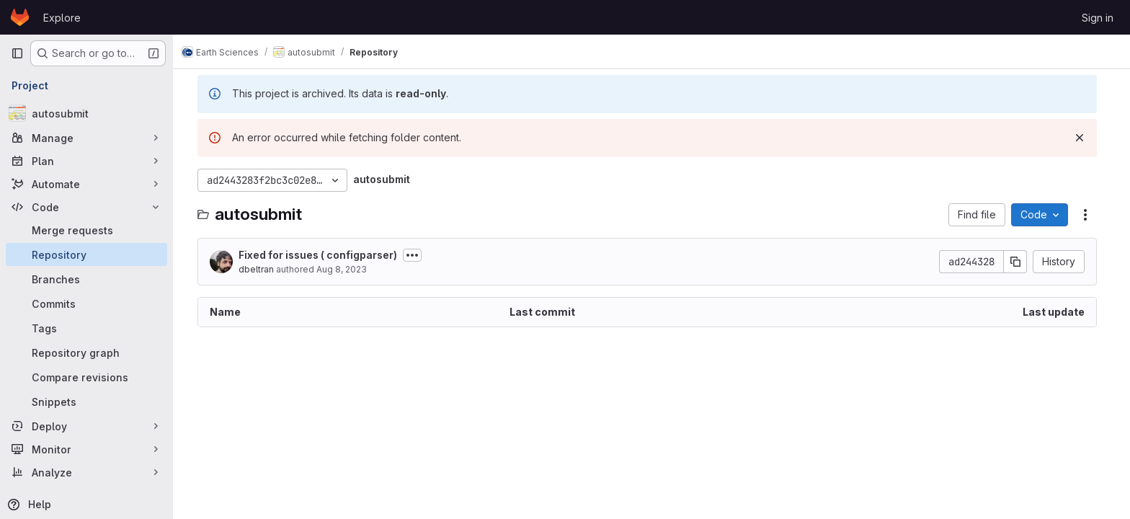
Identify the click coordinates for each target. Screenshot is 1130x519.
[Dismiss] (1084, 137)
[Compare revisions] (86, 377)
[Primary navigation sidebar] (17, 53)
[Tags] (86, 328)
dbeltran (260, 269)
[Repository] (86, 254)
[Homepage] (20, 17)
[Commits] (86, 303)
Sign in (1097, 18)
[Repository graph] (86, 352)
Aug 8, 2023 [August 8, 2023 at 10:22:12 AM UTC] (346, 269)
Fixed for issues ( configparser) (322, 255)
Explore (62, 18)
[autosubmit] (86, 113)
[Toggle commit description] (416, 255)
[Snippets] (86, 401)
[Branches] (86, 278)
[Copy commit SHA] (1019, 261)
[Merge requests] (86, 229)
